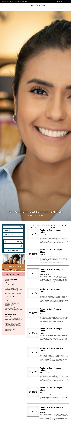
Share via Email (68, 1)
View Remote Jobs (9, 246)
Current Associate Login (7, 1)
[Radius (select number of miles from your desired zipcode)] (18, 242)
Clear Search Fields (13, 250)
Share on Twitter (64, 1)
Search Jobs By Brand (9, 234)
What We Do (25, 8)
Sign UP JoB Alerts (13, 266)
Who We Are (18, 8)
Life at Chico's (33, 8)
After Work (47, 8)
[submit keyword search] (21, 227)
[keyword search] (13, 227)
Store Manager (7, 230)
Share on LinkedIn (66, 1)
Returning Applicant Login (21, 1)
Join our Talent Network (56, 8)
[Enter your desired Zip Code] (10, 242)
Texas (6, 237)
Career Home (11, 8)
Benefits (41, 8)
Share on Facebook (63, 1)
